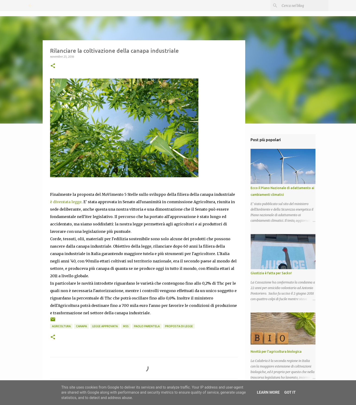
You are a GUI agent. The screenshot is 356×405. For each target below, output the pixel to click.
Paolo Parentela (147, 326)
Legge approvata (105, 326)
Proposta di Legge (179, 326)
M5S (126, 326)
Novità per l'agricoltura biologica (276, 351)
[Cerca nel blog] (304, 5)
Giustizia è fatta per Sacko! (271, 273)
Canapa (81, 326)
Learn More (268, 392)
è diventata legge (66, 201)
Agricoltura (61, 326)
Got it (290, 392)
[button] (53, 66)
